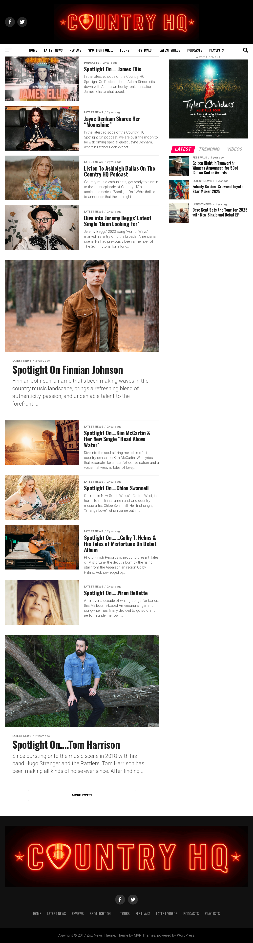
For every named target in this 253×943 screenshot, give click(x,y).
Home (33, 50)
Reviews (75, 50)
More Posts (82, 795)
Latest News (53, 50)
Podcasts (194, 50)
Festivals (144, 50)
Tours (124, 50)
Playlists (216, 50)
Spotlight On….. (100, 50)
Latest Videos (170, 50)
